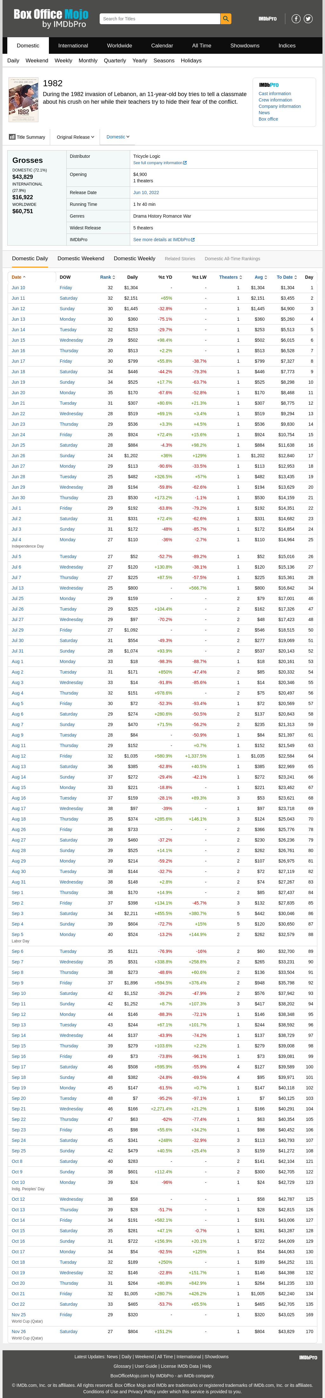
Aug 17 (19, 808)
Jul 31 (17, 651)
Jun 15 (18, 340)
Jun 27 (18, 466)
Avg (259, 277)
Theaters (228, 277)
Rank (105, 277)
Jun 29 (18, 487)
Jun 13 (18, 319)
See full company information (160, 163)
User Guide (146, 1366)
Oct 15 (18, 1230)
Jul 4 (16, 539)
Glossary (122, 1366)
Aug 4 (17, 693)
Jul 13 (17, 588)
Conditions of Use (100, 1391)
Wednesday (71, 340)
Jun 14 (18, 329)
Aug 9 (17, 734)
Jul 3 (16, 529)
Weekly (63, 61)
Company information (280, 106)
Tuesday (68, 329)
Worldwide (119, 46)
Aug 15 (19, 787)
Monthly (88, 61)
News (264, 112)
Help (206, 1366)
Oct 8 (17, 1161)
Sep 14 (19, 1035)
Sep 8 (17, 972)
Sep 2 (17, 902)
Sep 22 (19, 1119)
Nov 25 (19, 1314)
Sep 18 (19, 1077)
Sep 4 (17, 923)
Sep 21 (19, 1108)
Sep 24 (19, 1140)
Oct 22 (18, 1304)
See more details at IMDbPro (164, 239)
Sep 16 (19, 1056)
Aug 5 (17, 703)
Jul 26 (17, 609)
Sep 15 (19, 1045)
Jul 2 (16, 518)
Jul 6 (16, 567)
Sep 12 (19, 1014)
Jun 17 (18, 361)
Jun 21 (18, 403)
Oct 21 (18, 1293)
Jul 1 (16, 508)
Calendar (162, 46)
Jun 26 (18, 455)
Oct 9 (17, 1171)
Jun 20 (18, 392)
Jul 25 (17, 598)
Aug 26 (19, 829)
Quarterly (115, 61)
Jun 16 (18, 350)
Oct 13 (18, 1209)
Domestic (28, 46)
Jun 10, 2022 (146, 192)
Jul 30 (17, 640)
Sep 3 (17, 913)
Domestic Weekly (134, 258)
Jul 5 (16, 556)
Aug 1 (17, 661)
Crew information (275, 99)
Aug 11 (19, 745)
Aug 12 (19, 755)
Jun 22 (18, 413)
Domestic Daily (30, 258)
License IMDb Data (180, 1366)
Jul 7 (16, 577)
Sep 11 (19, 1003)
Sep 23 (19, 1129)
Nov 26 (19, 1331)
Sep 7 (17, 961)
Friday (66, 287)
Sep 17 (19, 1066)
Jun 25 (18, 445)
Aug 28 (19, 850)
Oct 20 (18, 1283)
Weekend (37, 61)
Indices (287, 46)
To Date (285, 277)
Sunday (67, 308)
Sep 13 (19, 1024)
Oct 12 (18, 1199)
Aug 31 (19, 881)
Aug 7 (17, 724)
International (73, 46)
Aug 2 (17, 672)
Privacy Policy (142, 1391)
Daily (13, 61)
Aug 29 (19, 860)
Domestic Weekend (80, 258)
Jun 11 (18, 298)
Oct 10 (18, 1182)
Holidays (191, 61)
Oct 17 (18, 1251)
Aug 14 (19, 776)
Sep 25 (19, 1150)
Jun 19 (18, 382)
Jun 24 (18, 434)
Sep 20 (19, 1098)
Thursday (69, 350)
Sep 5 (17, 934)
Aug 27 (19, 839)
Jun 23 (18, 424)
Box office (268, 119)
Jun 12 (18, 308)
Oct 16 (18, 1241)
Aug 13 (19, 766)
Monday (68, 319)
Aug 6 (17, 713)
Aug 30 (19, 871)
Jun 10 (18, 287)
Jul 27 (17, 619)
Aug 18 (19, 818)
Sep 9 (17, 982)
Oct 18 (18, 1262)
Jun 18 (18, 371)
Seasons (164, 61)
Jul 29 (17, 630)
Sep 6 (17, 951)
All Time (201, 46)
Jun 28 (18, 476)
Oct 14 (18, 1220)
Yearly (139, 61)
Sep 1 (17, 892)
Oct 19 (18, 1272)
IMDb (189, 1375)
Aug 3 (17, 682)
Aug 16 (19, 797)
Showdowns (245, 46)
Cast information (275, 93)
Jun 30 (18, 497)
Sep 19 (19, 1087)
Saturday (68, 298)
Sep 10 (19, 993)
